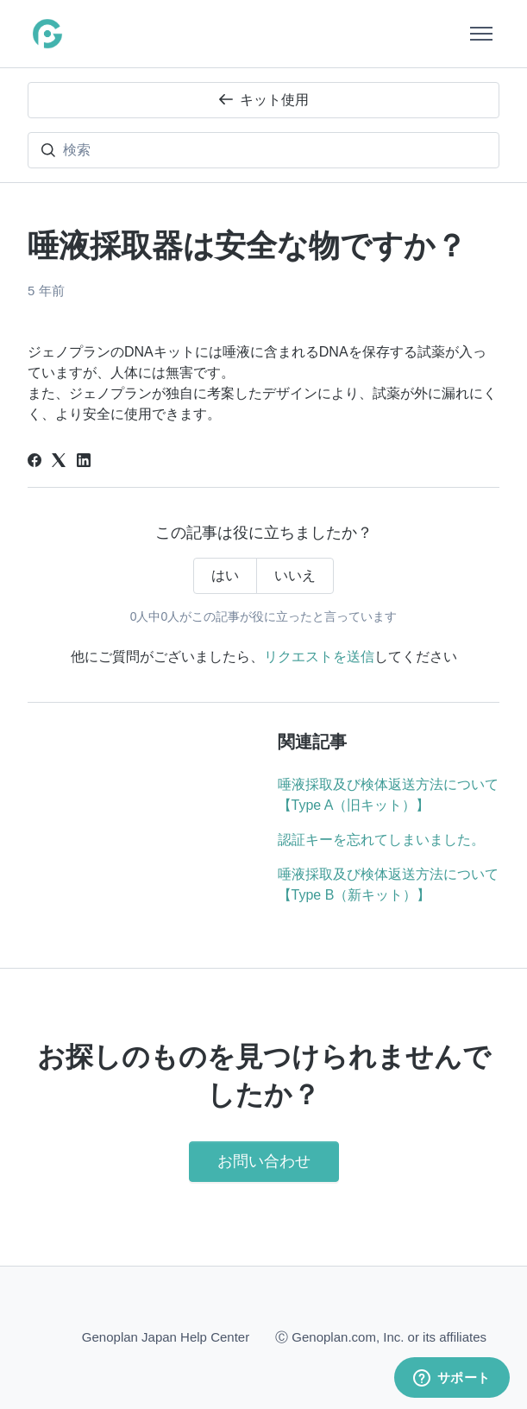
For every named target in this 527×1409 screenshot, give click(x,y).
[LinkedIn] (84, 462)
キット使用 (264, 99)
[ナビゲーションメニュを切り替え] (481, 33)
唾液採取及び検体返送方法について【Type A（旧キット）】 (388, 794)
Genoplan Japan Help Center (165, 1337)
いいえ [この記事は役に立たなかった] (295, 575)
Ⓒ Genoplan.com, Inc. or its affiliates (380, 1336)
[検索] (263, 150)
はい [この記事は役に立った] (225, 575)
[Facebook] (34, 462)
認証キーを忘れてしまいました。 (381, 839)
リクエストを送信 (319, 656)
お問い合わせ (264, 1161)
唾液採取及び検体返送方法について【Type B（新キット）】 (388, 884)
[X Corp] (59, 462)
